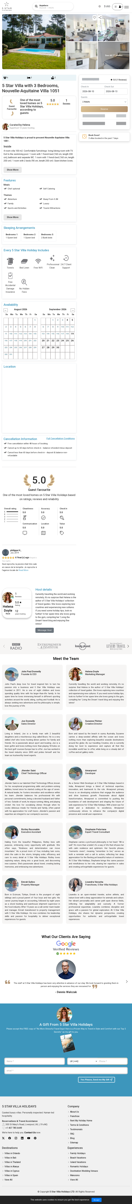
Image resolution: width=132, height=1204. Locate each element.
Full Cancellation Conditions (61, 438)
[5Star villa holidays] (7, 6)
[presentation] (26, 1082)
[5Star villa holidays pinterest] (35, 1138)
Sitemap (74, 1142)
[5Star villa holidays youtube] (28, 1138)
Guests (84, 97)
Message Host (45, 630)
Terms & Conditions (79, 1125)
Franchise (74, 1116)
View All (8, 1180)
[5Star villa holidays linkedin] (22, 1138)
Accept (96, 1200)
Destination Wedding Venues (84, 1171)
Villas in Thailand (13, 1162)
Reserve (104, 109)
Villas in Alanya (12, 1166)
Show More (12, 169)
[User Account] (117, 6)
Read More (23, 570)
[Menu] (126, 7)
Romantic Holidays (79, 1166)
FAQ (72, 1134)
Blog (72, 1138)
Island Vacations (78, 1162)
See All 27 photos (113, 55)
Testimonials (76, 1129)
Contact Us (30, 1132)
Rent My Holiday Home (81, 1120)
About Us (74, 1112)
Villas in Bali (10, 1158)
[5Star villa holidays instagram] (16, 1138)
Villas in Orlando (12, 1153)
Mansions (75, 1175)
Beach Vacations (78, 1158)
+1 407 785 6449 (13, 1128)
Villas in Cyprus (12, 1171)
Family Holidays (77, 1153)
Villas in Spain (11, 1175)
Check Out (109, 86)
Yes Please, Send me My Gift (97, 1080)
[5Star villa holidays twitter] (3, 1138)
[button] (128, 646)
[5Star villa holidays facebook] (9, 1138)
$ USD (107, 6)
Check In (85, 86)
